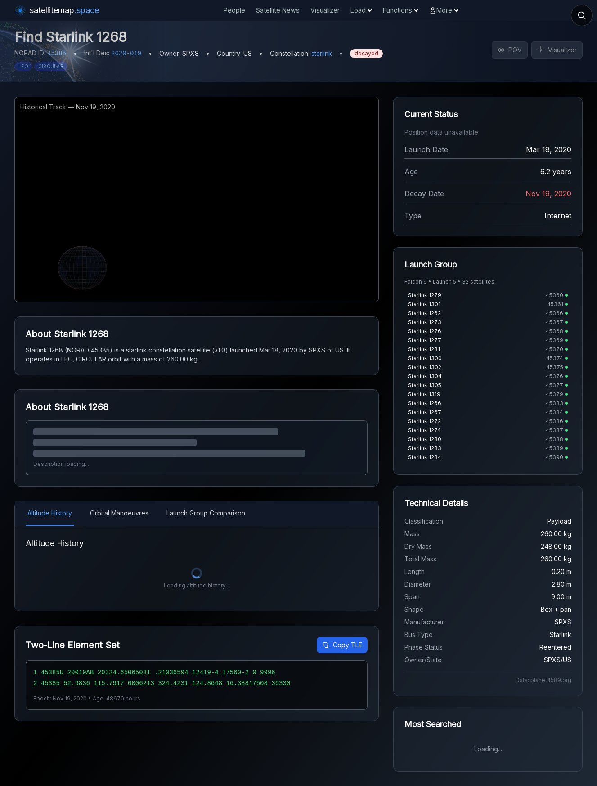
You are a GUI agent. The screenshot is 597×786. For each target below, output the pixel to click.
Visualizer (325, 10)
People (234, 10)
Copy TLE (342, 645)
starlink (321, 53)
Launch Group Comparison (205, 513)
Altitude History (49, 513)
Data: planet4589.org (543, 680)
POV (510, 50)
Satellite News (278, 10)
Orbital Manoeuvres (119, 513)
